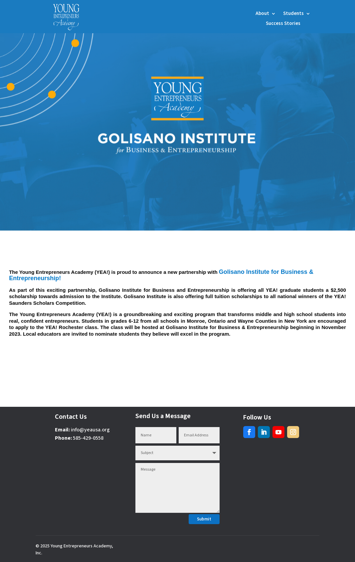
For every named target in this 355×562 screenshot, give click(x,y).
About (262, 14)
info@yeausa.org (90, 429)
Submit (204, 519)
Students (293, 14)
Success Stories (283, 24)
